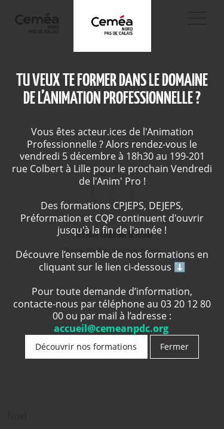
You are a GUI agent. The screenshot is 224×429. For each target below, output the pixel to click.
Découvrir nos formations (86, 346)
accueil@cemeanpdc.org (112, 328)
